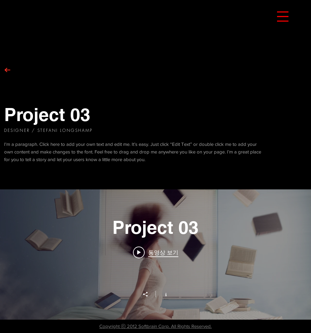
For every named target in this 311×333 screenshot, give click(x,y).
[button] (282, 16)
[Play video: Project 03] (155, 252)
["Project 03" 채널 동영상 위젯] (155, 254)
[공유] (149, 294)
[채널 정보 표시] (163, 294)
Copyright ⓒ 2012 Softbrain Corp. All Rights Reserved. (155, 326)
